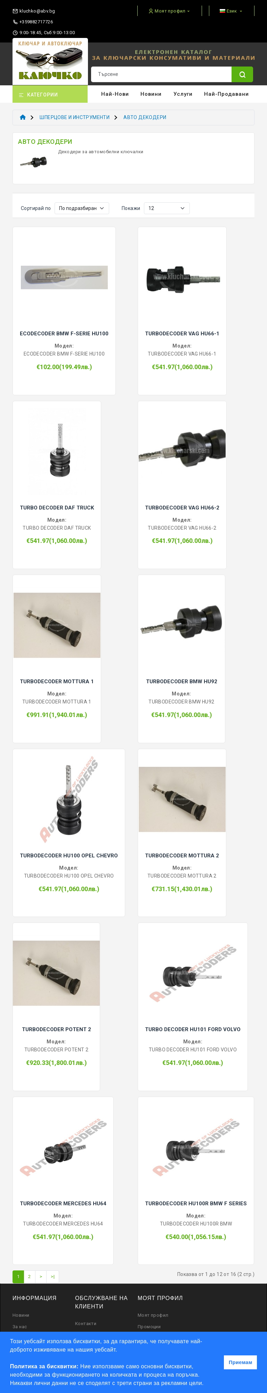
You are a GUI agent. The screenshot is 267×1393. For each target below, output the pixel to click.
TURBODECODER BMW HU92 (181, 681)
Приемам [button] (240, 1362)
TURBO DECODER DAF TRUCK (57, 508)
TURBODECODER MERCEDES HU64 (63, 1203)
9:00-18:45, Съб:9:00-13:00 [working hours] (44, 33)
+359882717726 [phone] (33, 22)
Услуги (183, 94)
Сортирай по (36, 208)
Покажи (131, 208)
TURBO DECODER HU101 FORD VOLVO (193, 1029)
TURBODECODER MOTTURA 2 (182, 856)
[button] (206, 1384)
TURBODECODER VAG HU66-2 (182, 508)
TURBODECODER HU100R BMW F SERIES (196, 1203)
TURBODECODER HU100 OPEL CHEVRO (69, 856)
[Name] (242, 74)
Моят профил (153, 1315)
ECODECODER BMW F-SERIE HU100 (64, 333)
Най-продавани (226, 94)
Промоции (149, 1326)
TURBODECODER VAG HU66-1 (182, 333)
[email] (34, 9)
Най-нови (115, 94)
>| (53, 1276)
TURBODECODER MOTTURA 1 (57, 681)
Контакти (85, 1323)
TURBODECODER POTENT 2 (56, 1029)
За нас (20, 1326)
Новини (151, 94)
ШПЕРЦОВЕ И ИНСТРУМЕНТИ (75, 117)
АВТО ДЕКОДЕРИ (144, 117)
